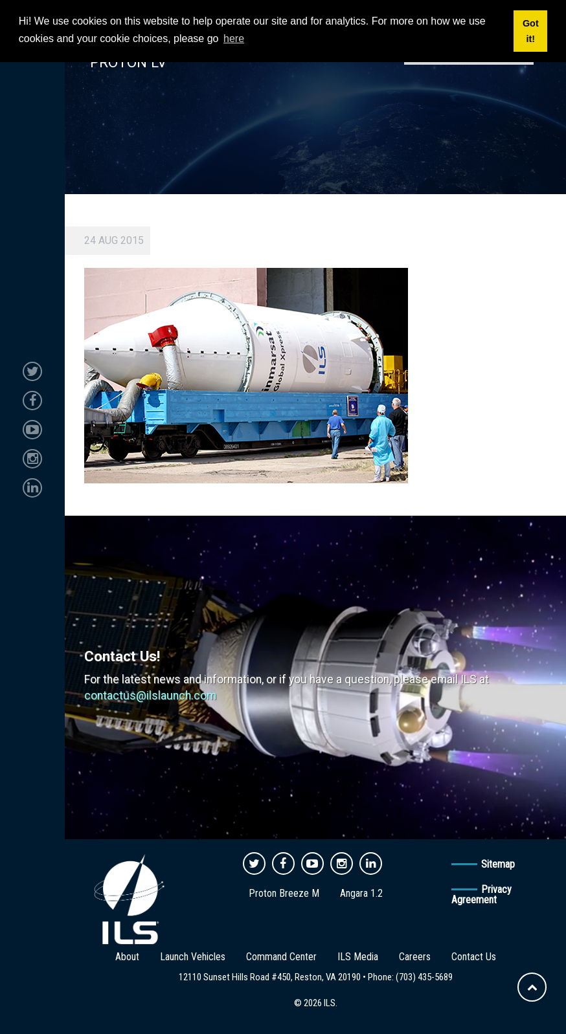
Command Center (281, 957)
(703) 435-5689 (424, 977)
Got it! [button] (531, 31)
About (127, 957)
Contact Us (473, 957)
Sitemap (498, 864)
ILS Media (357, 957)
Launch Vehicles (192, 957)
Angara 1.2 (361, 893)
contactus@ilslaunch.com (150, 695)
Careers (415, 957)
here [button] (233, 38)
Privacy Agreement (481, 894)
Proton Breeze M (284, 893)
